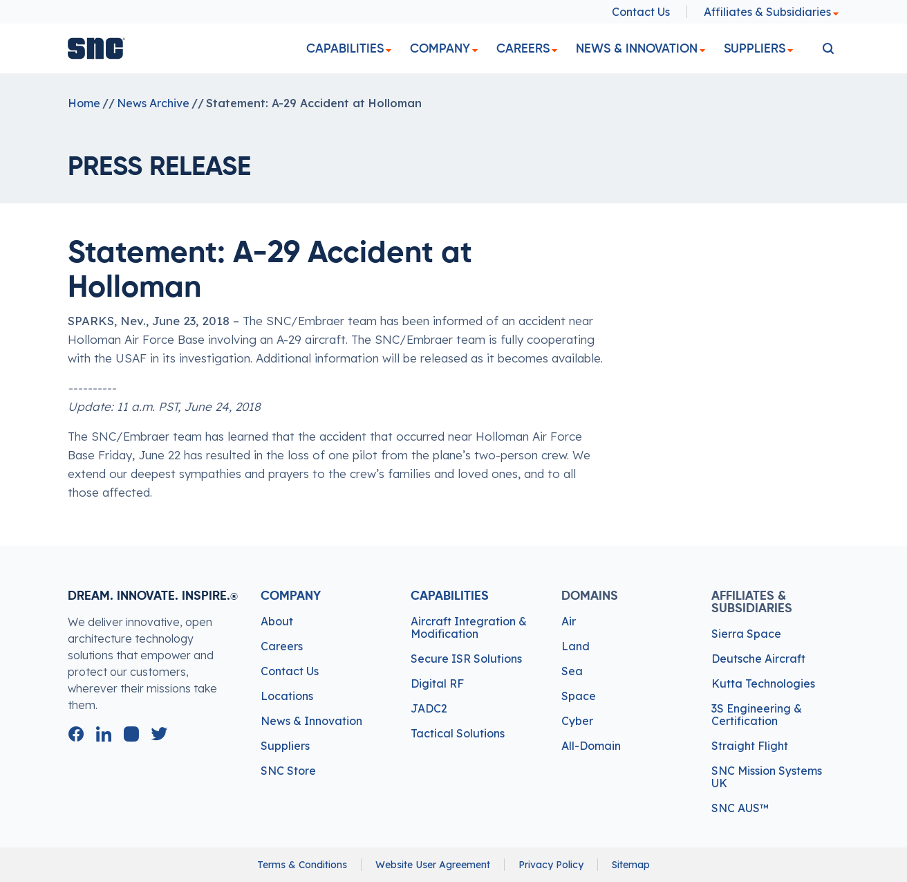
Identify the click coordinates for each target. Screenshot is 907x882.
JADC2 (429, 708)
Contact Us (641, 12)
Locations (287, 696)
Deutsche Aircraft (758, 658)
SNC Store (288, 770)
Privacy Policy (550, 864)
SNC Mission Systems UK (766, 776)
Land (575, 646)
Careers (523, 48)
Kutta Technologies (763, 683)
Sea (572, 671)
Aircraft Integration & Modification (469, 627)
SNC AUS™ (740, 808)
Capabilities (345, 48)
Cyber (577, 721)
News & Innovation (637, 48)
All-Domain (591, 745)
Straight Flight (749, 745)
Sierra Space (746, 633)
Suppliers (754, 48)
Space (578, 696)
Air (568, 621)
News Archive (153, 103)
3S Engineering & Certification (756, 714)
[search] (828, 48)
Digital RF (437, 683)
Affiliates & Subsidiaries (771, 12)
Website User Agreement (432, 864)
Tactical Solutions (458, 733)
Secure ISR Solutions (466, 658)
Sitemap (631, 864)
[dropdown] (388, 51)
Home (84, 103)
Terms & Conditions (302, 864)
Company (440, 48)
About (277, 621)
